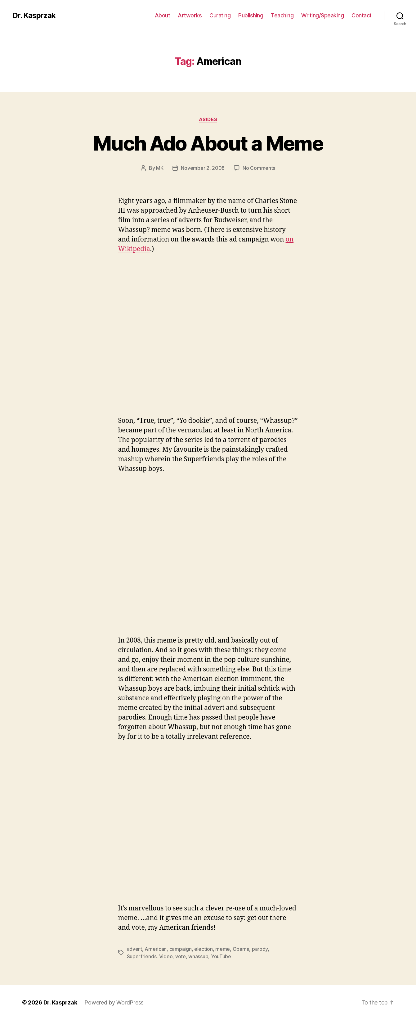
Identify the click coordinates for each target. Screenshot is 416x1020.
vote (180, 956)
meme (222, 949)
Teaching (282, 15)
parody (260, 949)
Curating (219, 15)
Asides (208, 119)
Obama (241, 949)
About (162, 15)
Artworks (190, 15)
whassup (198, 956)
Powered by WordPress (114, 1002)
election (203, 949)
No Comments (259, 168)
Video (166, 956)
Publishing (250, 15)
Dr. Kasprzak (34, 15)
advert (134, 949)
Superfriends (142, 956)
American (156, 949)
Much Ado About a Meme (208, 143)
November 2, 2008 (203, 168)
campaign (180, 949)
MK (159, 168)
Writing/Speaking (322, 15)
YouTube (221, 956)
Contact (361, 15)
